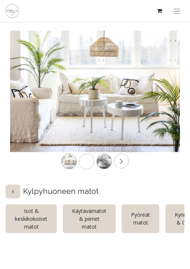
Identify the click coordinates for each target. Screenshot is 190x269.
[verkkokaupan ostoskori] (159, 11)
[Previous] (22, 103)
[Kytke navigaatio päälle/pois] (177, 11)
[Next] (167, 103)
